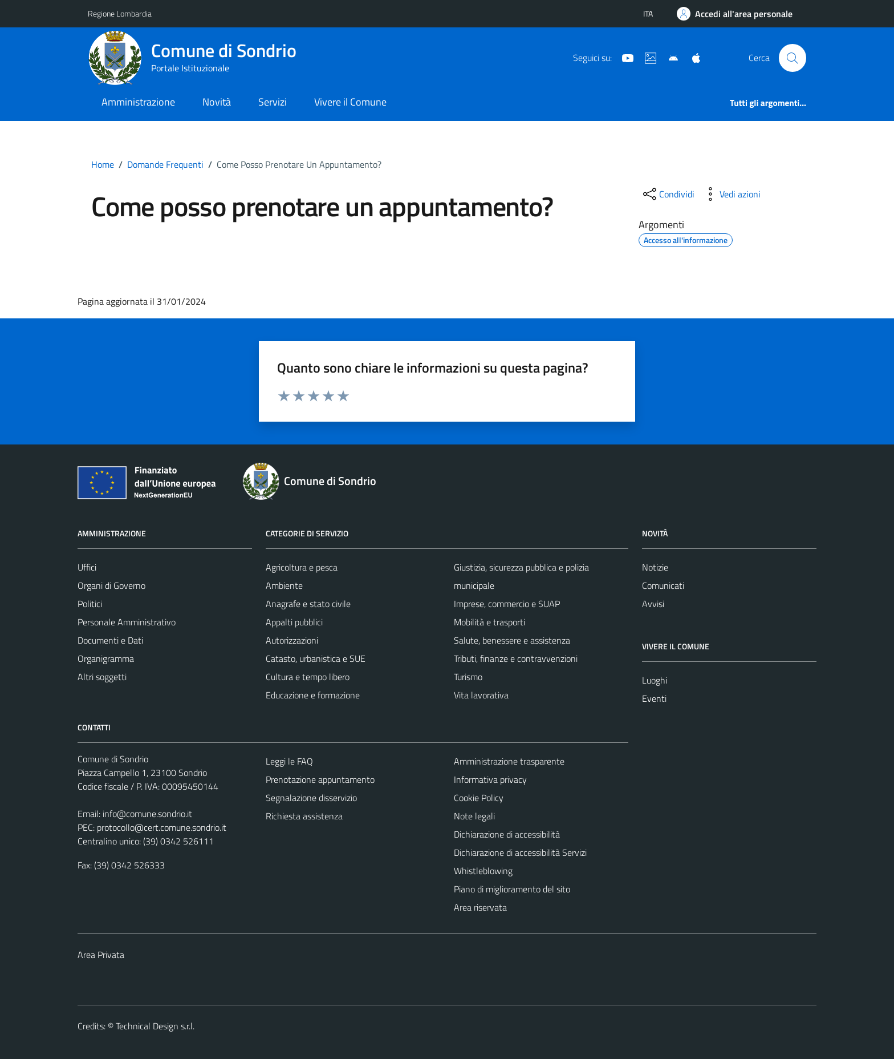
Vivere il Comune (350, 102)
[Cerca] (792, 57)
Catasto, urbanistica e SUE (315, 658)
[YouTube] (623, 57)
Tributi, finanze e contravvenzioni (516, 658)
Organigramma (106, 658)
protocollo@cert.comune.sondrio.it (161, 827)
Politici (90, 604)
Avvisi (653, 604)
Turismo (468, 677)
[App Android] (668, 57)
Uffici (87, 567)
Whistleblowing (483, 871)
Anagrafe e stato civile (308, 604)
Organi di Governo (111, 585)
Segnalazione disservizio (311, 798)
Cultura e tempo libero (308, 677)
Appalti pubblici (294, 622)
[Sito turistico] (646, 57)
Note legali (474, 816)
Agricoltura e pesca (302, 567)
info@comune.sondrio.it (147, 813)
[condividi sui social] (668, 194)
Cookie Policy (478, 798)
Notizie (655, 567)
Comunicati (663, 585)
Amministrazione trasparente (509, 761)
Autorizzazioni (292, 640)
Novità (216, 102)
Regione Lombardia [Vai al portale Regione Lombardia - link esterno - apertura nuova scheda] (120, 13)
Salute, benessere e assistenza (512, 640)
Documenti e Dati (110, 640)
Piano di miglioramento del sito (512, 889)
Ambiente (284, 585)
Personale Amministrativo (127, 622)
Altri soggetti (102, 677)
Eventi (654, 698)
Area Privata (101, 954)
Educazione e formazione (313, 695)
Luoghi (654, 680)
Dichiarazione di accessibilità (507, 834)
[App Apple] (691, 57)
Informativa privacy (490, 779)
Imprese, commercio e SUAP (507, 604)
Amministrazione (138, 102)
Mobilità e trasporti (489, 622)
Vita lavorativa (481, 695)
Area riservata (480, 907)
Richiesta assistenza (304, 816)
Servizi (272, 102)
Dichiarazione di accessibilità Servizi (520, 852)
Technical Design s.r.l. (155, 1026)
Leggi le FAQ (289, 761)
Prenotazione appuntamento (320, 779)
